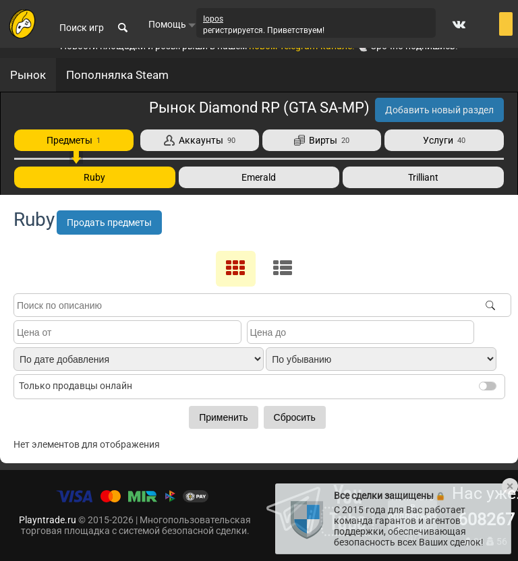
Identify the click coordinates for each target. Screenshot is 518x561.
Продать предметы (109, 222)
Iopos (213, 19)
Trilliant (423, 177)
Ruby (94, 177)
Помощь (172, 24)
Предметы (73, 140)
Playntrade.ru (47, 519)
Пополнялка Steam (117, 75)
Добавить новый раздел (439, 110)
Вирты (321, 140)
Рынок (28, 75)
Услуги (444, 140)
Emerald (258, 177)
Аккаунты (199, 140)
